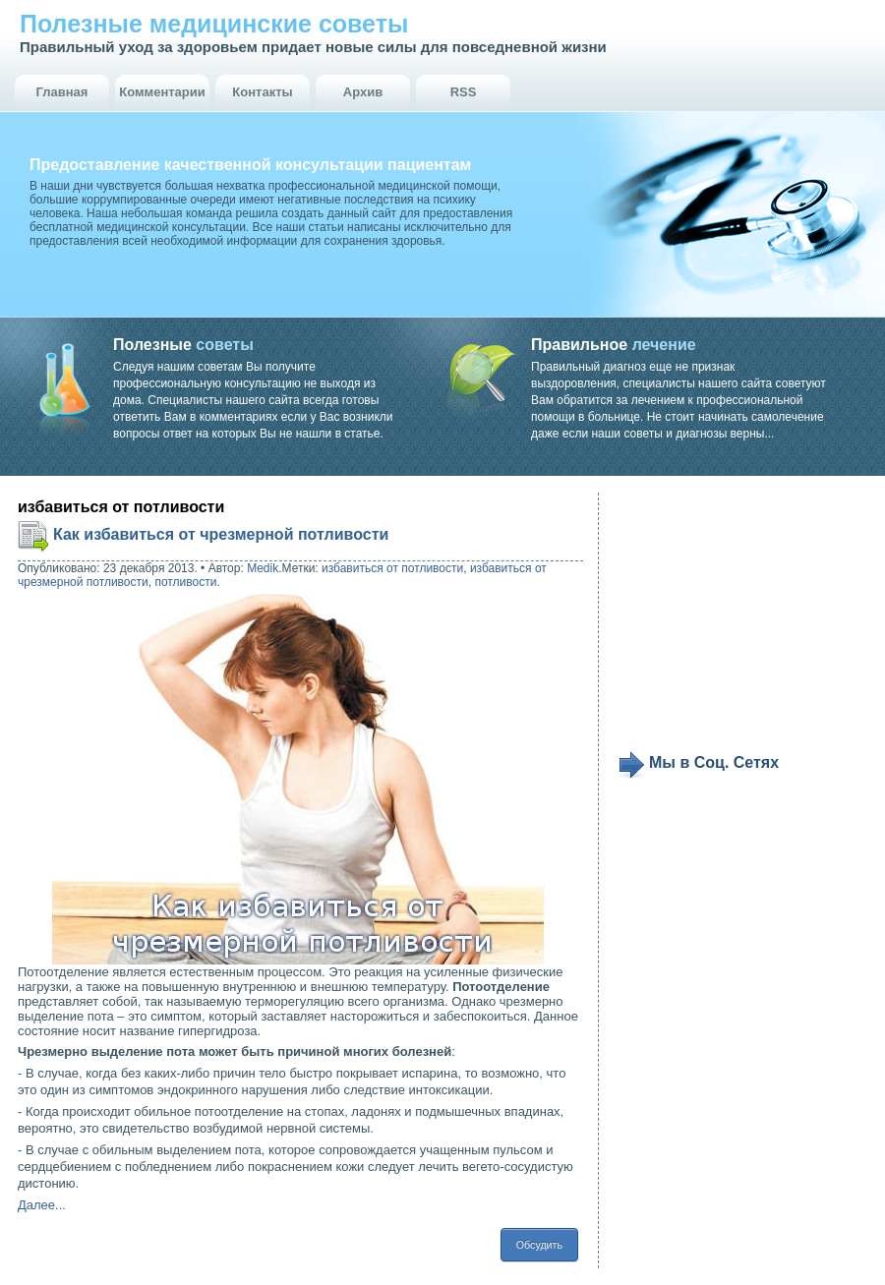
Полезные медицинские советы (214, 23)
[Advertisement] (739, 621)
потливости (185, 582)
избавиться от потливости (392, 568)
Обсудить (539, 1245)
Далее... (42, 1204)
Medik (262, 568)
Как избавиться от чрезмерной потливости (220, 534)
